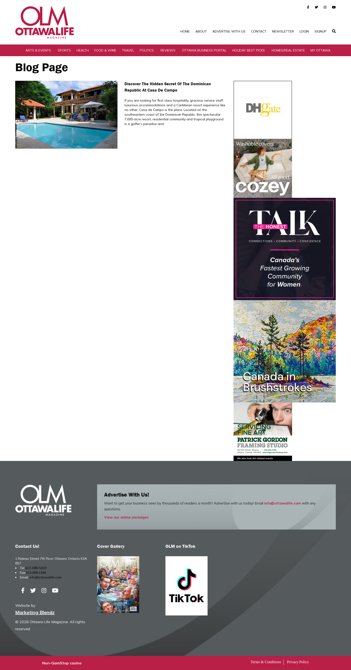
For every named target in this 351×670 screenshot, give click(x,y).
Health (83, 50)
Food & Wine (105, 50)
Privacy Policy (298, 662)
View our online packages (126, 517)
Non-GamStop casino (62, 663)
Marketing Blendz (35, 612)
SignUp (320, 31)
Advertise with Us (228, 31)
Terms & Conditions (266, 662)
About (201, 31)
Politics (147, 50)
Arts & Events (38, 50)
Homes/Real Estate (288, 50)
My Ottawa (320, 50)
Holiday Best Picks (248, 50)
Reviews (168, 50)
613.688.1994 (36, 573)
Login (304, 31)
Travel (128, 50)
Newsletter (283, 31)
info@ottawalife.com (282, 503)
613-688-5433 (36, 568)
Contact (259, 31)
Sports (64, 50)
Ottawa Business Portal (204, 50)
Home (185, 31)
